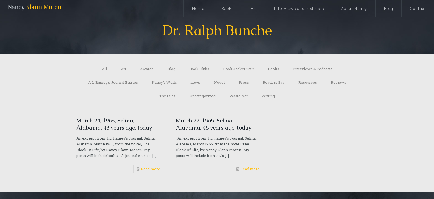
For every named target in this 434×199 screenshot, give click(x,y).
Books (273, 68)
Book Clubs (199, 68)
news (195, 82)
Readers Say (274, 82)
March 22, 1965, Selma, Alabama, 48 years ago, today (213, 124)
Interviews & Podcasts (312, 68)
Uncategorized (203, 95)
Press (244, 82)
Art (123, 68)
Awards (147, 68)
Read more (150, 168)
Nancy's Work (164, 82)
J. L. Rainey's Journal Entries (113, 82)
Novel (219, 82)
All (104, 68)
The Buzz (167, 95)
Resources (307, 82)
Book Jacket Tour (238, 68)
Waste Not (238, 95)
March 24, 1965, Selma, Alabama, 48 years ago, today (114, 124)
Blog (171, 68)
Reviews (338, 82)
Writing (268, 95)
